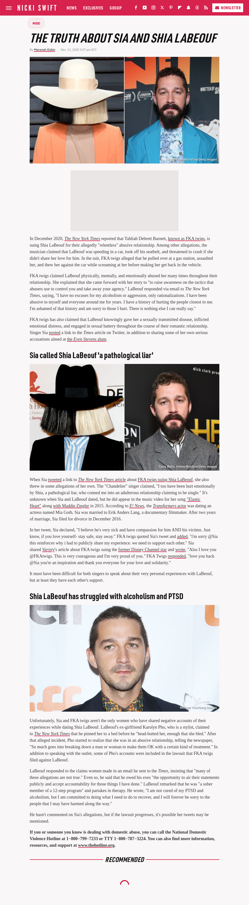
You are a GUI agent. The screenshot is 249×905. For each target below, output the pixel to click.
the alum (86, 339)
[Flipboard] (179, 8)
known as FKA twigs (186, 238)
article (102, 479)
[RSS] (206, 8)
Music (36, 23)
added (182, 536)
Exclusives (93, 7)
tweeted (55, 479)
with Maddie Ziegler (71, 505)
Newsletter (228, 7)
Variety (48, 549)
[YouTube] (144, 8)
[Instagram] (153, 8)
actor (169, 505)
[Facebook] (135, 8)
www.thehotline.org (96, 845)
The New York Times (82, 238)
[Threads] (197, 8)
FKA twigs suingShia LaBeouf (165, 479)
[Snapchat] (188, 8)
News (72, 7)
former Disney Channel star (142, 549)
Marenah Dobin (44, 50)
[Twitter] (162, 8)
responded (177, 556)
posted (54, 332)
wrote (180, 549)
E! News (136, 505)
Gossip (116, 7)
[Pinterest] (171, 8)
